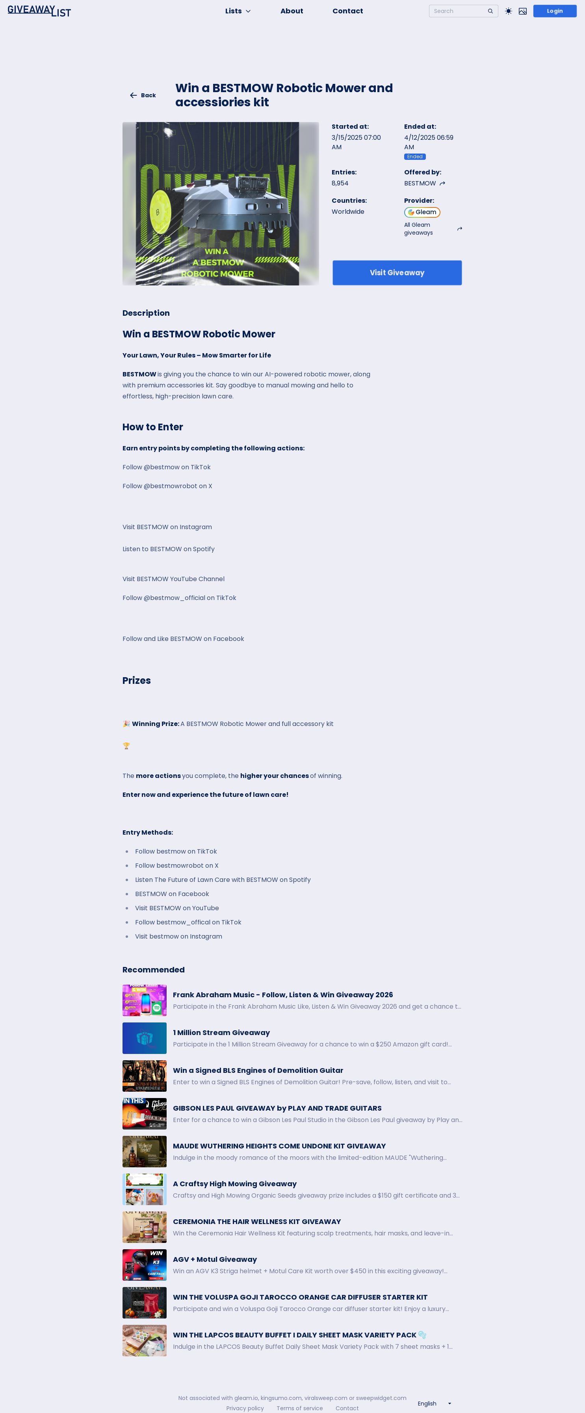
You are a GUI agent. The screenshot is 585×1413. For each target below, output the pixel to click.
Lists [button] (238, 11)
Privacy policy (245, 1408)
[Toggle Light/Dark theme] (509, 11)
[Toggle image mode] (523, 11)
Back (142, 95)
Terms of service (300, 1408)
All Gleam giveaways (433, 229)
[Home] (39, 11)
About (291, 11)
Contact (347, 11)
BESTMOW (425, 183)
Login (555, 11)
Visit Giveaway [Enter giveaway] (397, 273)
